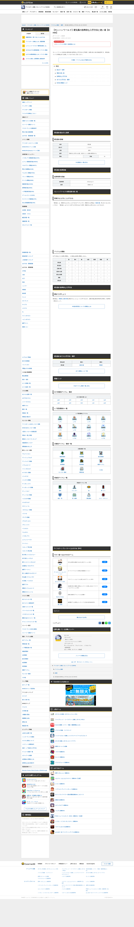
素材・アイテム (86, 11)
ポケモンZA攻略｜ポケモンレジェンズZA (48, 869)
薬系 (60, 488)
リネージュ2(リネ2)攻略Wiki (69, 892)
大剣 (23, 274)
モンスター (56, 11)
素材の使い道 (60, 73)
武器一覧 (62, 11)
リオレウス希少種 (27, 551)
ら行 (93, 403)
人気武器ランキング (27, 260)
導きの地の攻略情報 (27, 132)
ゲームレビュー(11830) (28, 195)
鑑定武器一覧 (25, 217)
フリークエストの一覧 (28, 610)
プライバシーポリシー (50, 863)
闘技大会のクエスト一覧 (28, 618)
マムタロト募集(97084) (28, 173)
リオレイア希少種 (27, 547)
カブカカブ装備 (26, 357)
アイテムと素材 (59, 669)
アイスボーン (33, 11)
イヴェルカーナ (26, 465)
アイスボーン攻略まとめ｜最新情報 (35, 41)
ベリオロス (25, 528)
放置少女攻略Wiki (90, 885)
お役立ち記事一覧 (27, 733)
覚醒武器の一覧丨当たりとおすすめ (35, 37)
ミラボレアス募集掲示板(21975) (30, 158)
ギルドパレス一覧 (27, 225)
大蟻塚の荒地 (25, 714)
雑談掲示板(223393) (27, 184)
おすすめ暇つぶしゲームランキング (36, 808)
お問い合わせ (73, 863)
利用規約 (40, 863)
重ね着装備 (25, 375)
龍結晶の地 (25, 725)
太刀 (23, 278)
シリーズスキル (26, 402)
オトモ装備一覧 (26, 383)
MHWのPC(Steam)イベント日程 (31, 150)
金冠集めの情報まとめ (28, 759)
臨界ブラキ (25, 584)
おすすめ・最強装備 (27, 263)
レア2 (74, 419)
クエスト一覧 (76, 11)
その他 (101, 470)
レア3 (89, 419)
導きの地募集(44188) (27, 169)
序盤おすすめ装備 (27, 368)
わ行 (105, 403)
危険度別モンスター (27, 442)
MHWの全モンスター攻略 (29, 428)
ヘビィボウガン (26, 319)
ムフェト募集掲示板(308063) (30, 161)
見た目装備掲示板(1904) (28, 202)
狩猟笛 (24, 289)
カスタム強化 (103, 11)
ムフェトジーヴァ (27, 539)
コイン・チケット (103, 496)
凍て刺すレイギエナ (27, 558)
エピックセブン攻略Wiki (44, 889)
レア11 (89, 435)
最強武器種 (48, 11)
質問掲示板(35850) (27, 187)
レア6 (74, 427)
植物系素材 (62, 454)
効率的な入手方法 (62, 76)
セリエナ (24, 696)
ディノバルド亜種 (27, 495)
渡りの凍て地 (25, 699)
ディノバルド (25, 491)
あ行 (58, 400)
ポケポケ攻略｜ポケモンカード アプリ (95, 872)
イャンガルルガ (26, 469)
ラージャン (25, 543)
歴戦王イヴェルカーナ (28, 588)
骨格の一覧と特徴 (27, 435)
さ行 (81, 400)
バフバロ (24, 513)
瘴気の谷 (24, 722)
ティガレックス (26, 483)
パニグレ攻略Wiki (66, 889)
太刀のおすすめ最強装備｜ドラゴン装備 (36, 50)
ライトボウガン (26, 315)
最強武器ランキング (27, 256)
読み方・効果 (60, 70)
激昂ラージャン (26, 569)
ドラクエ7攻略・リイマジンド (45, 872)
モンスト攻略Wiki (90, 876)
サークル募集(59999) (27, 180)
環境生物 (81, 470)
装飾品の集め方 (26, 416)
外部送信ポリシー (63, 863)
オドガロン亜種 (26, 472)
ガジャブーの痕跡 (27, 755)
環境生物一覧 (25, 644)
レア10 (74, 435)
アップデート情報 (27, 106)
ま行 (70, 403)
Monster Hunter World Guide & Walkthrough (34, 770)
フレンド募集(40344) (27, 176)
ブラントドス (25, 524)
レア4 (103, 419)
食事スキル (25, 405)
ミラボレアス (25, 536)
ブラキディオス (26, 521)
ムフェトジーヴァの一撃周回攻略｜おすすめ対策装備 (37, 46)
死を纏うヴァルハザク (28, 577)
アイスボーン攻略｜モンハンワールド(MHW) (65, 665)
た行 (93, 400)
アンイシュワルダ (27, 457)
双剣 (23, 282)
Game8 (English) (91, 863)
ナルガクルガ (25, 502)
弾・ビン (103, 488)
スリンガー (74, 488)
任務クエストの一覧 (27, 606)
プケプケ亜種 (25, 517)
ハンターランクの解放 (28, 737)
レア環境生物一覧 (27, 647)
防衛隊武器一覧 (26, 252)
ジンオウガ (25, 476)
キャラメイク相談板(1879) (29, 199)
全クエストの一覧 (27, 599)
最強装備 (41, 11)
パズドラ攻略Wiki (66, 876)
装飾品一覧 (25, 413)
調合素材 (89, 496)
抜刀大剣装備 (25, 361)
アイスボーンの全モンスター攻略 (31, 424)
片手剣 (24, 271)
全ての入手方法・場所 (63, 79)
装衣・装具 (25, 379)
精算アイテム (101, 462)
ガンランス (25, 301)
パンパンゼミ (25, 364)
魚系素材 (62, 462)
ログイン (108, 2)
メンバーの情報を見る (82, 655)
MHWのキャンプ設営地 (28, 688)
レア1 (60, 419)
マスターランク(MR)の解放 (29, 629)
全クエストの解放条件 (28, 603)
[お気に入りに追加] (88, 7)
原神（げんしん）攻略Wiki (44, 881)
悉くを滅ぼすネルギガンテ (29, 573)
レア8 (103, 427)
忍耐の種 (65, 298)
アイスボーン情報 (27, 109)
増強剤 (60, 298)
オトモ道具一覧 (26, 387)
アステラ (24, 707)
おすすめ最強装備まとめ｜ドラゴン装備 (36, 54)
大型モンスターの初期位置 (29, 431)
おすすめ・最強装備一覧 (28, 135)
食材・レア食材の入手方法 (29, 748)
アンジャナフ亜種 (27, 461)
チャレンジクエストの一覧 (29, 621)
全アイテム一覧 (26, 640)
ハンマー (24, 286)
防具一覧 (69, 11)
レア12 (103, 435)
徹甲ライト (25, 323)
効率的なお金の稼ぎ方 (28, 763)
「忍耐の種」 (97, 203)
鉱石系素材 (101, 454)
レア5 (60, 427)
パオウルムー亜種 (27, 510)
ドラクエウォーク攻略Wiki (44, 878)
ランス (24, 297)
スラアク (24, 308)
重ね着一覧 (95, 11)
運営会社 (81, 863)
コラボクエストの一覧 (28, 614)
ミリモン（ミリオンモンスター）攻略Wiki (48, 892)
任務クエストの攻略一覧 (28, 120)
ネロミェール (25, 506)
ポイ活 (82, 2)
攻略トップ (25, 11)
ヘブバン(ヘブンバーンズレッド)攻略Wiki (48, 885)
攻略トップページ (27, 102)
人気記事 (28, 33)
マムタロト (25, 532)
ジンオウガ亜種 (26, 480)
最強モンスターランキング (29, 439)
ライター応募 (107, 863)
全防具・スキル (26, 214)
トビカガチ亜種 (26, 498)
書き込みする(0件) (82, 617)
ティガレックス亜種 (27, 487)
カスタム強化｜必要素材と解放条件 (35, 58)
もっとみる (45, 63)
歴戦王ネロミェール (27, 592)
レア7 (89, 427)
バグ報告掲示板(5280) (28, 191)
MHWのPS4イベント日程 (29, 147)
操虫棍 (24, 293)
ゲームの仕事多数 (71, 2)
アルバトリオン (26, 454)
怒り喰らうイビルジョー (28, 554)
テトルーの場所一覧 (27, 751)
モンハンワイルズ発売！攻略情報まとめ (65, 44)
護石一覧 (24, 409)
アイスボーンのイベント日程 (30, 143)
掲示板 (110, 11)
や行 (81, 403)
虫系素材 (81, 454)
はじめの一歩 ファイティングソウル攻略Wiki (97, 892)
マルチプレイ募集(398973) (29, 165)
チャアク (24, 304)
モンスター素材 (62, 470)
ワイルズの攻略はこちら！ (29, 113)
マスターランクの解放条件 (29, 128)
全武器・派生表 (26, 210)
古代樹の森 (25, 710)
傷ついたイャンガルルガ (28, 562)
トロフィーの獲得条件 (28, 744)
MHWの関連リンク (62, 83)
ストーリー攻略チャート (28, 124)
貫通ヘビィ (25, 327)
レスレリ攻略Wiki (90, 881)
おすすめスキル (26, 398)
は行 (58, 403)
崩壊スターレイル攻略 (43, 876)
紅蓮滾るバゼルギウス (28, 566)
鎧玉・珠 (60, 496)
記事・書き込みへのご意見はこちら (81, 662)
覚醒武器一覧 (25, 221)
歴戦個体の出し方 (27, 446)
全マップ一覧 (25, 685)
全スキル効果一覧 (27, 394)
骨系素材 (81, 462)
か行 (70, 400)
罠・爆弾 (74, 496)
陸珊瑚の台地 (25, 718)
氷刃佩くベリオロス (27, 580)
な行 (105, 400)
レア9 (60, 435)
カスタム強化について (28, 740)
